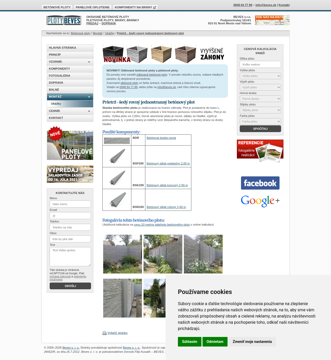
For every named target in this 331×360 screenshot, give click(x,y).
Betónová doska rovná (161, 137)
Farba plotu (247, 115)
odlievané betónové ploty (152, 74)
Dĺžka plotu (247, 58)
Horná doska (248, 93)
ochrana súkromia (60, 276)
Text (52, 244)
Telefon (54, 221)
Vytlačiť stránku (117, 332)
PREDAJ (92, 23)
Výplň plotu (247, 81)
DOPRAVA (109, 23)
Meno (53, 198)
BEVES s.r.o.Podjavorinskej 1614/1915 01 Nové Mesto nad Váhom (229, 20)
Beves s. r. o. (71, 347)
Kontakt (284, 4)
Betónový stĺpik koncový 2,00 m (167, 185)
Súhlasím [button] (189, 342)
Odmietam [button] (215, 342)
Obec (53, 233)
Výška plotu (247, 70)
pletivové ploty (129, 82)
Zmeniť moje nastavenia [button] (252, 342)
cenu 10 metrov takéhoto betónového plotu (162, 224)
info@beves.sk (166, 87)
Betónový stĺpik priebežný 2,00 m (168, 163)
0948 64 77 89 (129, 87)
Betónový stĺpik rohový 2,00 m (166, 206)
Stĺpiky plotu (247, 104)
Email (53, 209)
